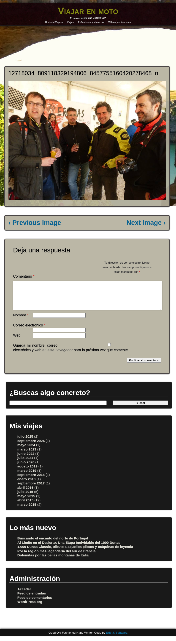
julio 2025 (25, 442)
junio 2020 (25, 468)
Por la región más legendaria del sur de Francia (56, 556)
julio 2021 (25, 463)
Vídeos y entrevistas (119, 22)
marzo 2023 (26, 455)
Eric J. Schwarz (116, 638)
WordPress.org (29, 607)
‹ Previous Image (34, 222)
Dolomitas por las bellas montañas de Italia (53, 561)
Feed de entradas (31, 599)
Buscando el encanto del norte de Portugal (52, 544)
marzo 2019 (26, 476)
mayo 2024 (26, 450)
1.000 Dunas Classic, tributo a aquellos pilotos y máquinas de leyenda (75, 552)
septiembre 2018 (31, 480)
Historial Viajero (54, 22)
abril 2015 (25, 506)
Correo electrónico (29, 331)
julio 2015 (25, 497)
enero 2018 (26, 484)
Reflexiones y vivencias (91, 22)
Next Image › (146, 222)
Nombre (21, 321)
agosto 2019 (27, 472)
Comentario (23, 276)
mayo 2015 (26, 501)
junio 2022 (25, 459)
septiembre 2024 (31, 446)
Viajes (70, 22)
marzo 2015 (26, 510)
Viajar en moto (88, 11)
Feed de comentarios (34, 603)
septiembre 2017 (31, 489)
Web (17, 341)
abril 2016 (25, 493)
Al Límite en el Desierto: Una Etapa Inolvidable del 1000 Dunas (68, 548)
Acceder (24, 595)
